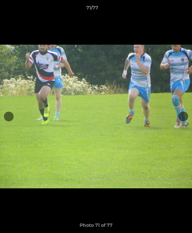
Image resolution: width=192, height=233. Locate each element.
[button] (169, 9)
